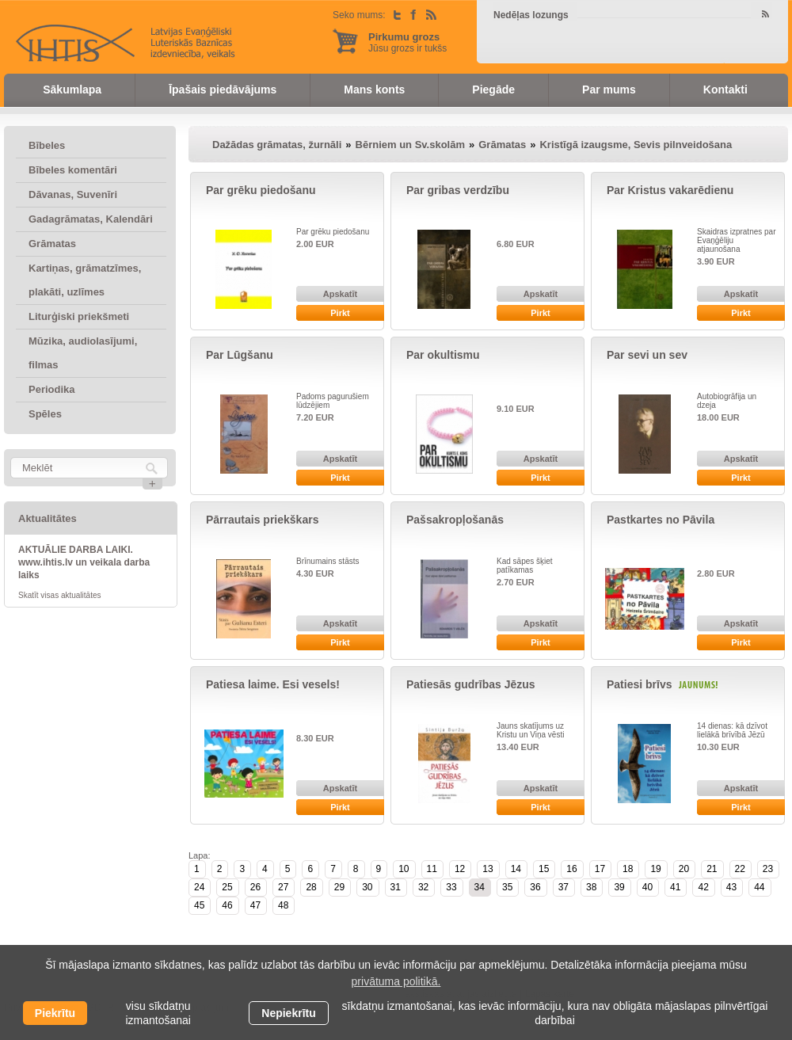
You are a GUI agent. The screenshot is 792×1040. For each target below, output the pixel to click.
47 (255, 905)
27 (283, 887)
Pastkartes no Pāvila (660, 519)
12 (460, 868)
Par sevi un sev (647, 355)
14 (516, 868)
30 (367, 887)
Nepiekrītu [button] (288, 1013)
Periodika (52, 389)
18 (628, 868)
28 (311, 887)
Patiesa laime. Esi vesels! (273, 684)
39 (619, 887)
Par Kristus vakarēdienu (670, 190)
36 (535, 887)
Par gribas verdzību (457, 190)
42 (703, 887)
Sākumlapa (72, 89)
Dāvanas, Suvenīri (73, 194)
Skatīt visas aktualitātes (59, 595)
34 (479, 887)
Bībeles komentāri (73, 170)
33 (451, 887)
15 (544, 868)
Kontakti (725, 89)
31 (395, 887)
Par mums (609, 89)
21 (711, 868)
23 (768, 868)
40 (647, 887)
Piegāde (493, 89)
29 (339, 887)
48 (283, 905)
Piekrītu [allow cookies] (55, 1013)
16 (571, 868)
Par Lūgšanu (239, 355)
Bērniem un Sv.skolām (410, 144)
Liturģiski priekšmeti (79, 316)
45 (199, 905)
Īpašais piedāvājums (222, 89)
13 (487, 868)
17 (600, 868)
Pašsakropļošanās (455, 519)
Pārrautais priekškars (262, 519)
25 (227, 887)
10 (403, 868)
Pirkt (339, 313)
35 (507, 887)
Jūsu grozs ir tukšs (407, 42)
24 (199, 887)
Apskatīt (340, 294)
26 (255, 887)
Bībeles (47, 145)
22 (740, 868)
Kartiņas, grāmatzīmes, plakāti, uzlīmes (85, 280)
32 (423, 887)
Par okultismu (443, 355)
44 (759, 887)
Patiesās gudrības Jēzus (470, 684)
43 (731, 887)
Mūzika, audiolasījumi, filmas (83, 353)
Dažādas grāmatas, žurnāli (276, 144)
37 (563, 887)
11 (432, 868)
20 (684, 868)
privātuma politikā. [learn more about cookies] (396, 981)
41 (675, 887)
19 (655, 868)
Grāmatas (52, 244)
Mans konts (374, 89)
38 (591, 887)
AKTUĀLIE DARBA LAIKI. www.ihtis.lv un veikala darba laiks (84, 562)
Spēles (45, 414)
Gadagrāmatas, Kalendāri (91, 219)
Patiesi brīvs (639, 684)
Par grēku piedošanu (260, 190)
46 (227, 905)
